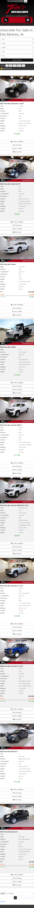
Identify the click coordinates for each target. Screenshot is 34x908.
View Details (17, 152)
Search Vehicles (17, 60)
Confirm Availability (17, 141)
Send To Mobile (17, 148)
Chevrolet (2, 901)
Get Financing (17, 145)
